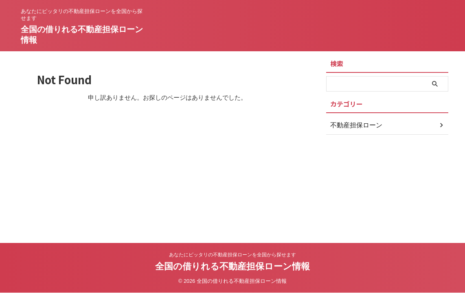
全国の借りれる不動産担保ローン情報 (232, 266)
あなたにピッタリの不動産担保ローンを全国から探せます (232, 255)
